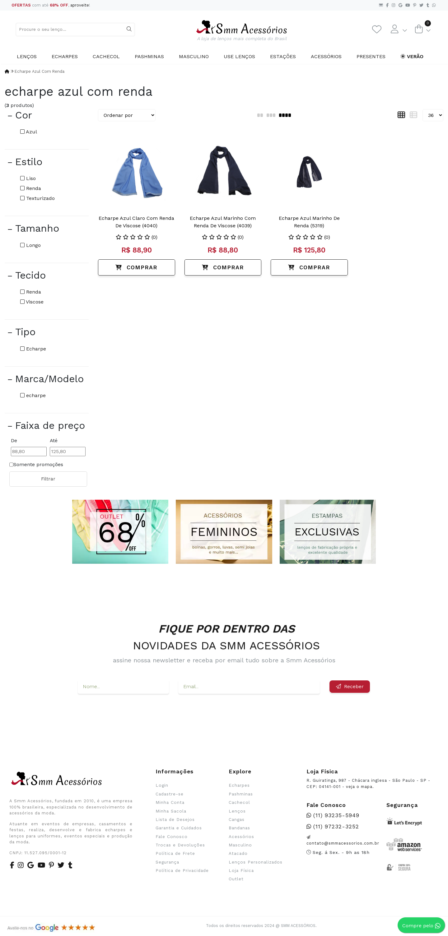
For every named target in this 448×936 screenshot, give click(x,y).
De (14, 440)
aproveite (79, 5)
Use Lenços (239, 56)
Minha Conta (170, 802)
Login (162, 785)
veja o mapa (359, 786)
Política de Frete (175, 853)
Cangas (237, 819)
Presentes (371, 56)
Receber (350, 686)
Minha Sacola (171, 811)
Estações (283, 56)
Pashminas (149, 56)
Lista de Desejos (175, 819)
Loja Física (241, 870)
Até (54, 440)
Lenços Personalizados (255, 862)
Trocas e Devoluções (180, 844)
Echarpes (65, 56)
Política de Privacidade (182, 870)
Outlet (236, 878)
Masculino (194, 56)
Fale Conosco (172, 836)
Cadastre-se (170, 793)
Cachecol (106, 56)
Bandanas (239, 827)
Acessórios (326, 56)
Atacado (238, 853)
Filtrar (48, 479)
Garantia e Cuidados (179, 827)
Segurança (167, 862)
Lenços (27, 56)
